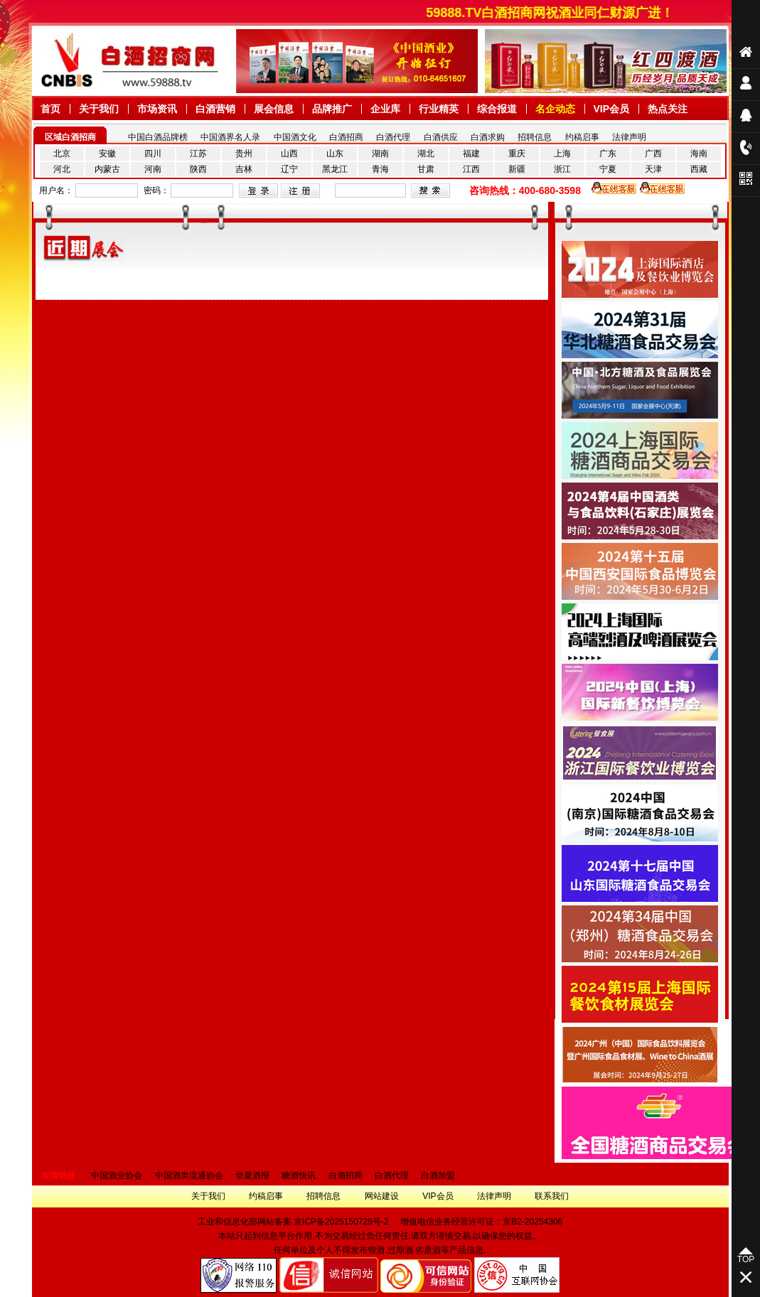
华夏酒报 (252, 1175)
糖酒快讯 (299, 1175)
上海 (562, 153)
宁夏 (607, 169)
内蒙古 (107, 169)
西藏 (698, 169)
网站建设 (382, 1196)
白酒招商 (346, 137)
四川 (152, 153)
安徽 (107, 153)
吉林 (243, 169)
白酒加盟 (438, 1175)
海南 (698, 153)
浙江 (562, 169)
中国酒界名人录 (230, 137)
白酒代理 (393, 137)
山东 (334, 153)
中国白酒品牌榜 (158, 137)
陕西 (198, 169)
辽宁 (289, 169)
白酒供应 (441, 137)
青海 (380, 169)
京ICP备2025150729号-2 (341, 1222)
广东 (607, 153)
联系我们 (552, 1196)
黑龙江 (335, 169)
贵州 (243, 153)
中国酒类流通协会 (189, 1175)
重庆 (516, 153)
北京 (61, 153)
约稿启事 (582, 137)
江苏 (198, 153)
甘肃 (425, 169)
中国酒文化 (295, 137)
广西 (653, 153)
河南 (152, 169)
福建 (471, 153)
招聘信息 (535, 137)
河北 (61, 169)
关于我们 (208, 1196)
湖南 (380, 153)
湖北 (425, 153)
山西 (289, 153)
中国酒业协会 (116, 1175)
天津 (653, 169)
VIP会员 (437, 1196)
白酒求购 (488, 137)
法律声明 (629, 137)
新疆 (516, 169)
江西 (471, 169)
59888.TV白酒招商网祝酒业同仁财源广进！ (556, 13)
